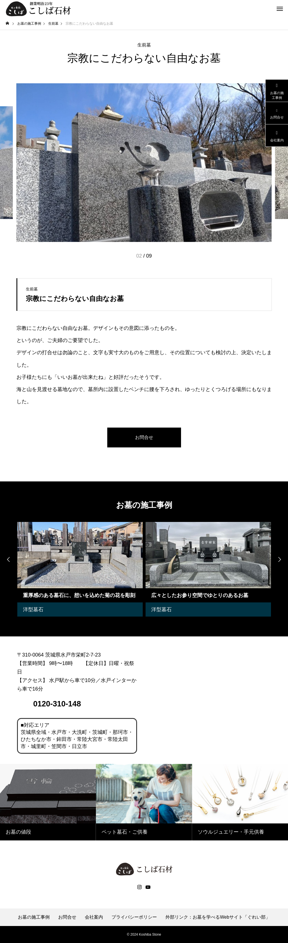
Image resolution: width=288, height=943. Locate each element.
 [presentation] (279, 559)
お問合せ (67, 917)
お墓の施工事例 (34, 917)
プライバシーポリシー (134, 917)
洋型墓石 (33, 609)
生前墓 (144, 45)
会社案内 (94, 917)
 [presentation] (8, 559)
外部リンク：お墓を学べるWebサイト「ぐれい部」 (217, 917)
